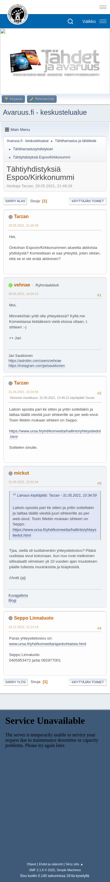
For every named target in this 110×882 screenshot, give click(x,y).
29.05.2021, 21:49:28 (23, 225)
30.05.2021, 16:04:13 (23, 294)
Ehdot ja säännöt (51, 864)
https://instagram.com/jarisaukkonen (37, 366)
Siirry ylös (15, 682)
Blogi (12, 600)
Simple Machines (69, 870)
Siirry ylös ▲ (74, 864)
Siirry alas (15, 201)
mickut (21, 472)
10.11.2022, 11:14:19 (23, 627)
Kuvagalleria (18, 595)
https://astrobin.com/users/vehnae (35, 361)
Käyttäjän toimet (88, 201)
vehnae (22, 284)
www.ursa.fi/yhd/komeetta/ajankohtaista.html (47, 644)
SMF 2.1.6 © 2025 (42, 870)
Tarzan (21, 216)
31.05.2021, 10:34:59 (23, 392)
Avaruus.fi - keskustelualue (45, 112)
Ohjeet (31, 864)
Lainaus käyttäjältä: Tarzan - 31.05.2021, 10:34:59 (57, 495)
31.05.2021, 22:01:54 (23, 482)
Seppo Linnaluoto (33, 617)
